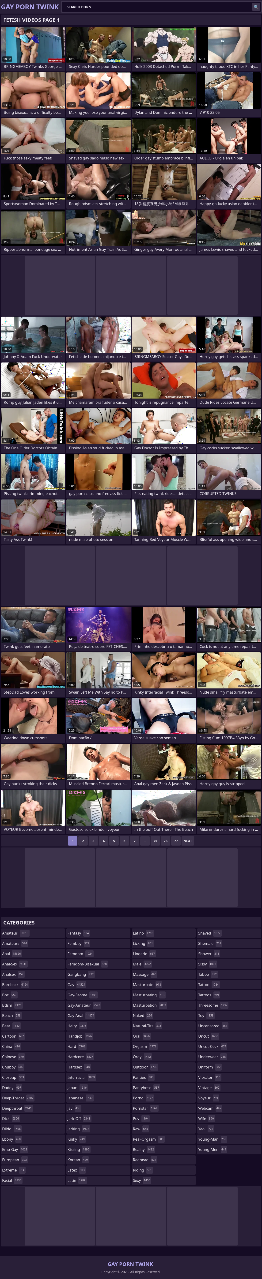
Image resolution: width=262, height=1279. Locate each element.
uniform (210, 1067)
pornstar (146, 1108)
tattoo (209, 984)
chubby (13, 1067)
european (15, 1159)
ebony (12, 1139)
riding (143, 1170)
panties (144, 1077)
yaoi (206, 1128)
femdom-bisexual (88, 964)
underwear (212, 1056)
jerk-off (79, 1118)
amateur (16, 933)
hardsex (79, 1067)
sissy (207, 964)
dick (11, 1118)
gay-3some (83, 994)
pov (141, 1118)
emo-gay (15, 1149)
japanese (81, 1098)
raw (141, 1128)
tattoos (209, 994)
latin (77, 1180)
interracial (82, 1077)
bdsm (12, 1005)
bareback (15, 984)
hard (77, 1046)
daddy (12, 1087)
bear (11, 1025)
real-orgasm (149, 1139)
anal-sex (15, 964)
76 (165, 841)
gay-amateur (84, 1005)
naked (143, 1015)
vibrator (209, 1077)
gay (77, 984)
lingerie (144, 953)
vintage (209, 1087)
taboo (208, 974)
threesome (213, 1005)
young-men (212, 1149)
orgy (142, 1056)
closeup (13, 1077)
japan (78, 1087)
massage (145, 974)
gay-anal (81, 1015)
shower (209, 953)
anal (12, 953)
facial (12, 1180)
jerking (79, 1128)
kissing (79, 1149)
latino (143, 933)
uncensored (213, 1025)
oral (142, 1036)
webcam (210, 1108)
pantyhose (146, 1087)
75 (155, 841)
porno (143, 1098)
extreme (14, 1170)
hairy (77, 1025)
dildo (12, 1128)
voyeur (208, 1098)
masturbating (149, 994)
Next (187, 841)
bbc (10, 994)
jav (74, 1108)
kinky (77, 1139)
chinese (13, 1056)
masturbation (150, 1005)
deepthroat (17, 1108)
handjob (80, 1036)
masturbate (147, 984)
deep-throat (18, 1098)
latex (77, 1170)
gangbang (81, 974)
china (11, 1046)
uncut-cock (212, 1046)
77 (176, 841)
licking (143, 943)
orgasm (145, 1046)
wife (206, 1118)
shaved (209, 933)
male (142, 964)
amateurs (15, 943)
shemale (210, 943)
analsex (13, 974)
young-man (212, 1139)
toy (206, 1015)
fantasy (79, 933)
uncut (208, 1036)
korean (78, 1159)
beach (12, 1015)
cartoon (13, 1036)
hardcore (81, 1056)
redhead (145, 1159)
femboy (79, 943)
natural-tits (147, 1025)
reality (144, 1149)
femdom (81, 953)
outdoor (146, 1067)
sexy (142, 1180)
